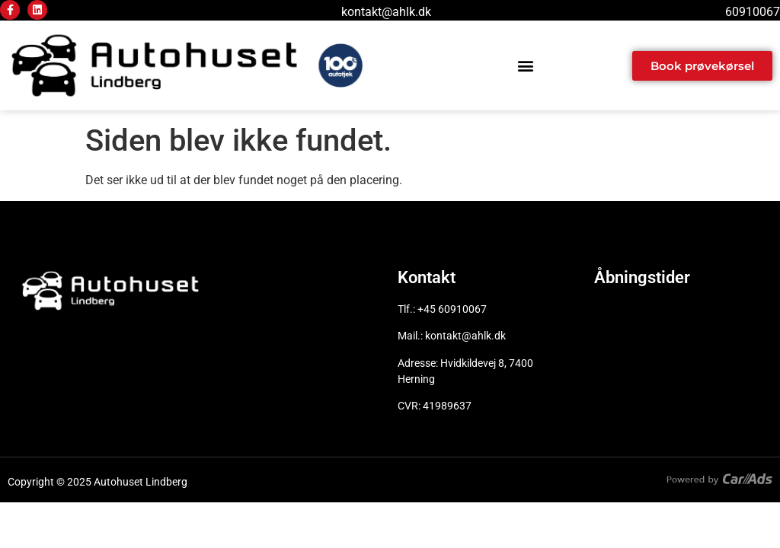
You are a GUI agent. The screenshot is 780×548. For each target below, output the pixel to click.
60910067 (752, 12)
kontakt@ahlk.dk (386, 12)
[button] (526, 65)
